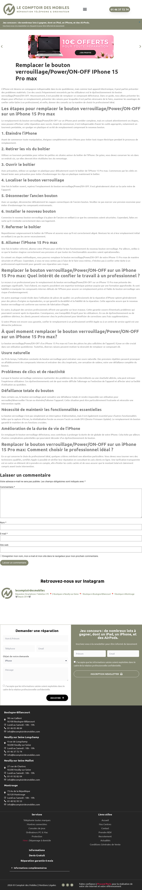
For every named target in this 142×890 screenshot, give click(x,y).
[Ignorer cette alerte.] (139, 22)
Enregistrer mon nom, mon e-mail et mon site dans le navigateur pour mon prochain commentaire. (50, 556)
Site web (4, 545)
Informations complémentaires (30, 867)
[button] (85, 9)
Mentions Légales (47, 885)
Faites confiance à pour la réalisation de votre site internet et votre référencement (106, 884)
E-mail (4, 534)
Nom (3, 523)
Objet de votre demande (16, 656)
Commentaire (7, 487)
